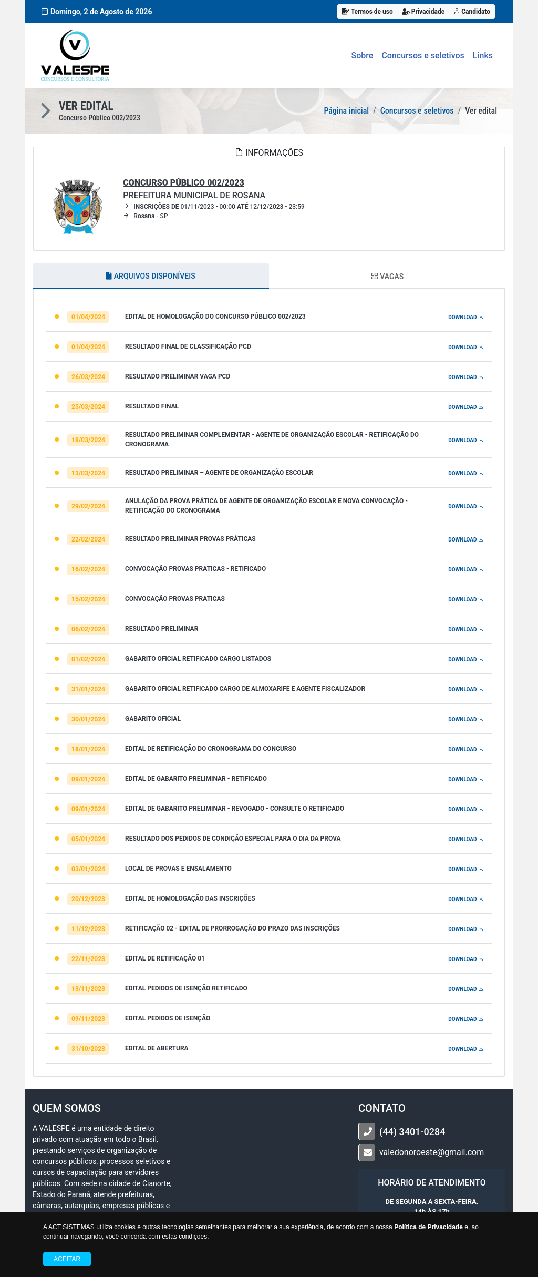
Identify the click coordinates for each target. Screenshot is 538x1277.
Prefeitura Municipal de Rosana (194, 189)
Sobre (362, 55)
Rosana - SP (145, 216)
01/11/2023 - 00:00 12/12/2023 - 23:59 (214, 206)
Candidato (471, 11)
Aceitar (67, 1259)
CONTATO (382, 1108)
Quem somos (67, 1108)
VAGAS (387, 276)
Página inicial (346, 111)
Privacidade (423, 11)
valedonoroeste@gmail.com (431, 1152)
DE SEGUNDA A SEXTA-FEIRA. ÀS (431, 1207)
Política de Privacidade (428, 1227)
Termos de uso (367, 11)
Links (483, 55)
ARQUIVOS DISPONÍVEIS (150, 276)
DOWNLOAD (465, 317)
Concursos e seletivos (422, 55)
